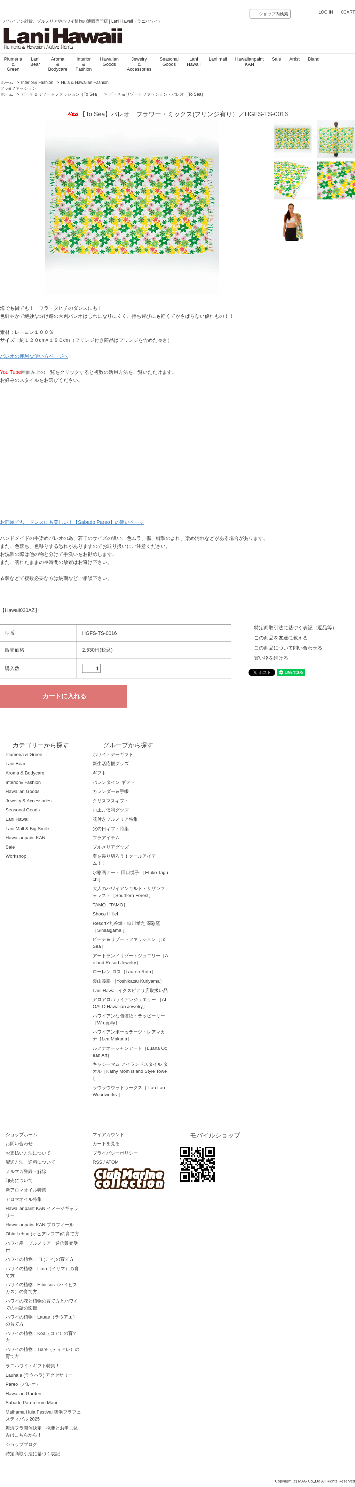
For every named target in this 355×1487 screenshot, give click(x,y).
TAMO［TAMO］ (110, 904)
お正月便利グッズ (111, 809)
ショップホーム (21, 1134)
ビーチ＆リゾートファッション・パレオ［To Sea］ (157, 94)
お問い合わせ (19, 1143)
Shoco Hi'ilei (105, 913)
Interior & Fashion (84, 64)
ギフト (99, 773)
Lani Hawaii (18, 819)
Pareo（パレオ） (23, 1384)
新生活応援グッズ (111, 763)
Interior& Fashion (37, 82)
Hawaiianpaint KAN (249, 61)
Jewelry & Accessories (139, 64)
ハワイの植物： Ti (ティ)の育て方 (40, 1259)
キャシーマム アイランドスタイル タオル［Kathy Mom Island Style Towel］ (130, 1071)
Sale (276, 59)
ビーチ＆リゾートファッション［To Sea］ (61, 94)
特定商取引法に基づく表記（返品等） (295, 627)
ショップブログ (21, 1444)
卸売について (19, 1180)
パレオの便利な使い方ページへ (34, 356)
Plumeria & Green (13, 64)
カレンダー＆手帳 (111, 791)
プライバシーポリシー (115, 1153)
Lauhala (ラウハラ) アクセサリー (39, 1375)
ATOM (112, 1162)
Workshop (16, 856)
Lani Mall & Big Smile (27, 828)
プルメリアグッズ (111, 847)
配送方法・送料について (30, 1162)
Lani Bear (35, 61)
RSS (97, 1162)
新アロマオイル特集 (26, 1190)
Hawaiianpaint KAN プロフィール (40, 1224)
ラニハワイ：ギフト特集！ (33, 1365)
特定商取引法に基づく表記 (33, 1453)
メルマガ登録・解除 (26, 1171)
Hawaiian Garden (23, 1393)
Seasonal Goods (169, 61)
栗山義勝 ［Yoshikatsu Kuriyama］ (128, 981)
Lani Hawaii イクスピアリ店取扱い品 (130, 990)
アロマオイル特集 (24, 1199)
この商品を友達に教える (281, 637)
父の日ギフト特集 (111, 828)
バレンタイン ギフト (114, 782)
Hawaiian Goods (109, 61)
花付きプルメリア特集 (115, 819)
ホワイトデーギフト (113, 754)
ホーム (7, 82)
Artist (294, 59)
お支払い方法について (28, 1153)
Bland (314, 59)
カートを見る (106, 1143)
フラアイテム (106, 837)
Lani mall (218, 59)
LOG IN (325, 12)
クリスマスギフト (111, 800)
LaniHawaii (193, 61)
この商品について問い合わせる (288, 648)
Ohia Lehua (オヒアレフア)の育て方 (42, 1233)
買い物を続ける (271, 658)
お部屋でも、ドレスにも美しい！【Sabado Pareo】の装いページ (72, 522)
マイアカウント (108, 1134)
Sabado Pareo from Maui (31, 1402)
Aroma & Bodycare (57, 64)
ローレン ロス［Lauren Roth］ (124, 971)
